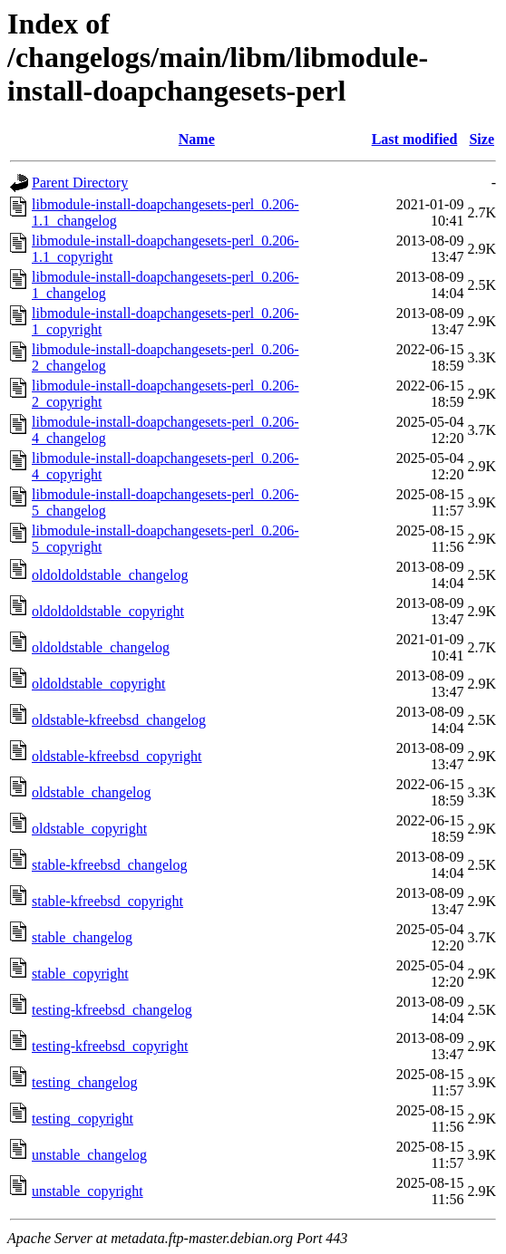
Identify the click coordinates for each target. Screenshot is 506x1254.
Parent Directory (80, 182)
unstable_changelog (89, 1154)
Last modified (415, 139)
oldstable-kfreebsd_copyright (117, 756)
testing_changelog (84, 1082)
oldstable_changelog (91, 792)
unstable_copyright (87, 1191)
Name (197, 139)
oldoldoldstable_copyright (108, 611)
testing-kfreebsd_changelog (112, 1010)
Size (481, 139)
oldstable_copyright (89, 828)
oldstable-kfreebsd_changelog (119, 720)
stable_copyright (80, 973)
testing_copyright (82, 1118)
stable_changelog (82, 937)
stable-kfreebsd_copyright (107, 901)
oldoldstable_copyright (99, 683)
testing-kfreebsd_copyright (110, 1046)
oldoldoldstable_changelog (110, 575)
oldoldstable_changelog (101, 647)
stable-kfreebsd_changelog (109, 865)
